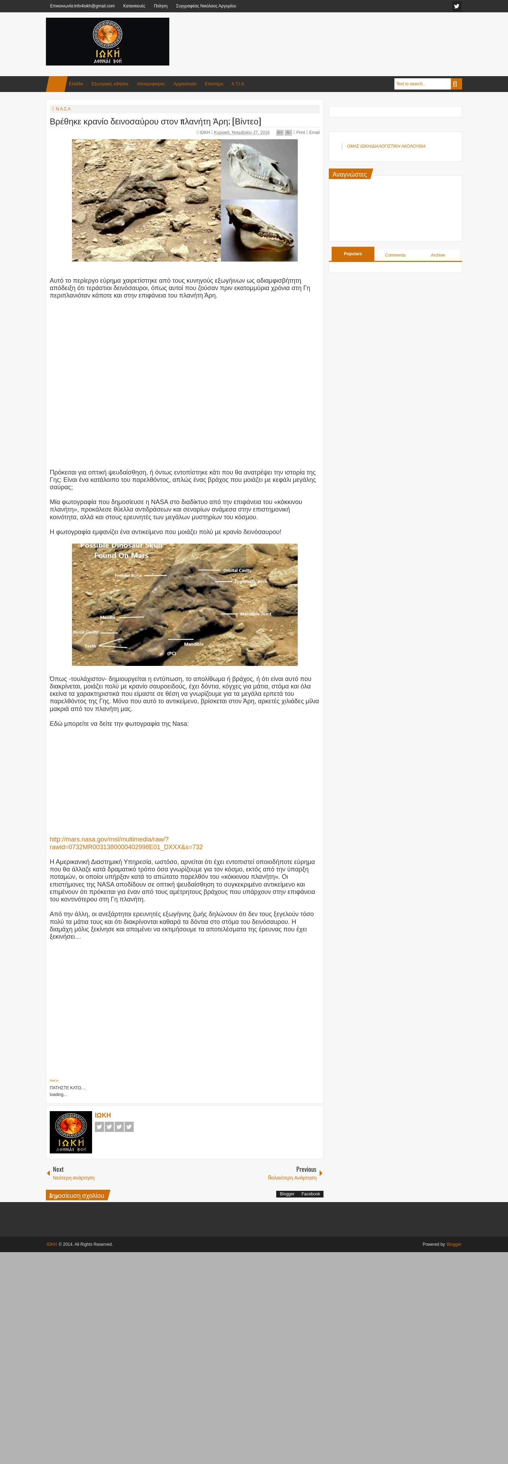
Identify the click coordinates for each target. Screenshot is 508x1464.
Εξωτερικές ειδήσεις (109, 83)
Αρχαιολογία (185, 83)
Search (456, 84)
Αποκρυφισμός (151, 83)
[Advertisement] (333, 35)
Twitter (109, 1127)
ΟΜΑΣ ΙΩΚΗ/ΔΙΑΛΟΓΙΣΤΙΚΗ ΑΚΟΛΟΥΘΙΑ (386, 146)
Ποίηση (161, 6)
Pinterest (129, 1127)
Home (57, 84)
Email (313, 132)
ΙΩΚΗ (205, 132)
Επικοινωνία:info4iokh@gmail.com (82, 6)
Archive (438, 255)
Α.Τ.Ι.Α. (238, 83)
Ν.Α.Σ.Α (63, 108)
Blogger (287, 1194)
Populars (353, 253)
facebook (456, 6)
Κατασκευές (134, 6)
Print (299, 132)
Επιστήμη (214, 83)
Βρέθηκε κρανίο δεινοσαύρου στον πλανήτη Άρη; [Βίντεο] (155, 120)
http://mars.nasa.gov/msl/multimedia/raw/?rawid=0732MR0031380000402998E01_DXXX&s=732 (126, 843)
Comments (395, 255)
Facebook (99, 1127)
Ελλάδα (76, 83)
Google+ (119, 1127)
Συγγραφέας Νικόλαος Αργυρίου (206, 6)
